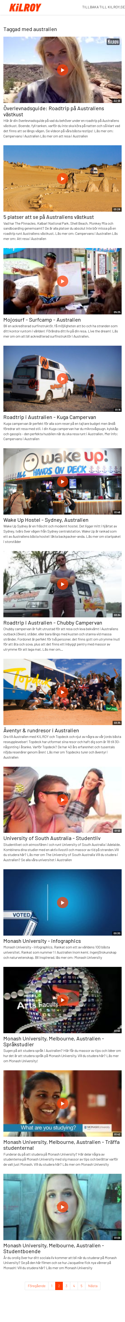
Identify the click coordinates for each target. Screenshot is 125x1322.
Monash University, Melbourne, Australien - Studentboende (53, 1248)
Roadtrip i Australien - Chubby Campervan (52, 622)
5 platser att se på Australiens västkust (48, 216)
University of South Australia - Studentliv (51, 838)
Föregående (36, 1286)
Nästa (93, 1286)
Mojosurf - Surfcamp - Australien (42, 319)
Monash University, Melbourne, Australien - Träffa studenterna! (61, 1144)
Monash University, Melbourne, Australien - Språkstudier (53, 1041)
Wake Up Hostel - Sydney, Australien (46, 519)
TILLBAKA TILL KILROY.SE (103, 7)
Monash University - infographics (42, 940)
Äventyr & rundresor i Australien (41, 730)
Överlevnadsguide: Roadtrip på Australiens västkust (53, 111)
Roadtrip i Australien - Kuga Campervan (49, 417)
